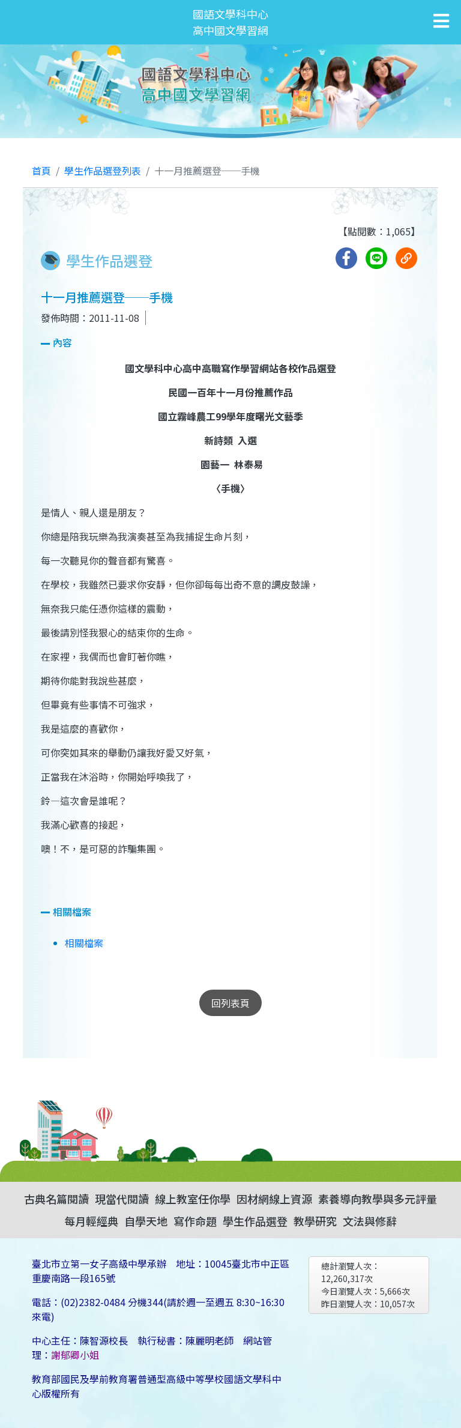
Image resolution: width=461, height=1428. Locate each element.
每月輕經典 (91, 1221)
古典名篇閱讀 (56, 1198)
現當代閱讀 (122, 1198)
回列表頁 (230, 1003)
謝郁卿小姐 (75, 1355)
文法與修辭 (370, 1221)
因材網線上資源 (274, 1198)
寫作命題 (195, 1221)
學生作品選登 (255, 1221)
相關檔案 (84, 943)
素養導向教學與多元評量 (377, 1198)
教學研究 (315, 1221)
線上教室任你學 (192, 1198)
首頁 (41, 170)
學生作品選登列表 (102, 170)
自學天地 (145, 1221)
